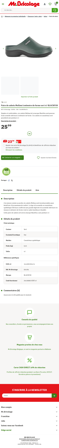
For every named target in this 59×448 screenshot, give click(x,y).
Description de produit (9, 121)
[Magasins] (29, 337)
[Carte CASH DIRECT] (29, 360)
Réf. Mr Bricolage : (6, 109)
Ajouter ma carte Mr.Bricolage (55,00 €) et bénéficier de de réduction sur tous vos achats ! (31, 147)
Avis (37, 190)
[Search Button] (55, 10)
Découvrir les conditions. (14, 150)
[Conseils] (29, 312)
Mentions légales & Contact (29, 439)
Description (8, 190)
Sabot (45, 16)
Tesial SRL (38, 444)
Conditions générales (29, 440)
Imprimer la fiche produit (29, 97)
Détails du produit (24, 190)
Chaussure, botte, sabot (35, 16)
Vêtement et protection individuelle (15, 16)
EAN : (17, 109)
